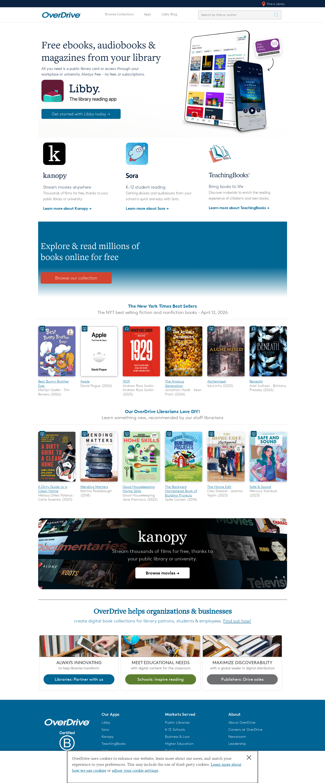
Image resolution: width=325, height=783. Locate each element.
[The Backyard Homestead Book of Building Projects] (183, 482)
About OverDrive (241, 722)
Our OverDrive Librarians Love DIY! (162, 411)
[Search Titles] (277, 15)
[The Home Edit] (226, 482)
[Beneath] (268, 377)
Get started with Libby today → (81, 113)
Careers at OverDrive (245, 729)
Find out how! (237, 620)
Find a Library (273, 3)
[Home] (61, 14)
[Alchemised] (226, 377)
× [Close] (249, 758)
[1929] (141, 377)
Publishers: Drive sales (242, 679)
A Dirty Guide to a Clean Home (52, 489)
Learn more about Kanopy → (67, 208)
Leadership (237, 744)
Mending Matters (94, 487)
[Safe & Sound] (268, 482)
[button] (131, 714)
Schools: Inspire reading (160, 679)
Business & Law (177, 736)
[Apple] (99, 377)
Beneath (256, 381)
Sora (105, 729)
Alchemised (216, 381)
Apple (85, 381)
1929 (126, 381)
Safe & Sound (260, 487)
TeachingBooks (114, 744)
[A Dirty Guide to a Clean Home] (56, 482)
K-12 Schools (175, 729)
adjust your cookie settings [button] (135, 771)
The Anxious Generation (174, 383)
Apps (147, 14)
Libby (106, 722)
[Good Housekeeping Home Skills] (141, 482)
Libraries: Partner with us (79, 679)
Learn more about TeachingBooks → (239, 207)
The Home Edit (219, 487)
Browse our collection (76, 278)
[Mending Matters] (99, 482)
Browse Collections (119, 14)
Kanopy (108, 736)
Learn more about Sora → (147, 208)
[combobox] (236, 15)
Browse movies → (162, 573)
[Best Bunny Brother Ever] (56, 377)
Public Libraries (177, 722)
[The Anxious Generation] (183, 377)
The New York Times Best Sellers (162, 306)
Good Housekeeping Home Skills (139, 489)
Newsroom (237, 736)
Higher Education (179, 744)
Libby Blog (169, 14)
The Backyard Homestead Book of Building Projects (181, 491)
